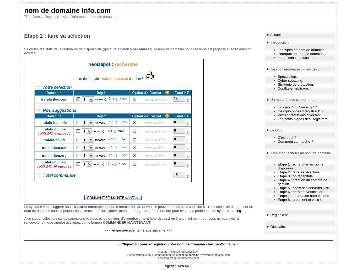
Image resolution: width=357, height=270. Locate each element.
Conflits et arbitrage (293, 88)
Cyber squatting (290, 80)
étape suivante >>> (157, 230)
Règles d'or (279, 215)
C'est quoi (285, 138)
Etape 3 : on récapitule (295, 176)
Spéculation (287, 77)
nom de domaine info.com (67, 10)
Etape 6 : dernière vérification (300, 192)
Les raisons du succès (295, 58)
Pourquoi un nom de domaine (301, 54)
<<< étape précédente (122, 230)
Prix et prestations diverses (299, 115)
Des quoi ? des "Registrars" (299, 111)
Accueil (276, 35)
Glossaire (277, 227)
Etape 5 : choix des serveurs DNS (304, 188)
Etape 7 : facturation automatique (303, 196)
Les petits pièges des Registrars (303, 119)
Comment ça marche (294, 142)
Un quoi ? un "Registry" (296, 107)
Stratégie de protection (295, 84)
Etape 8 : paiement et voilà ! (299, 200)
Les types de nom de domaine (301, 50)
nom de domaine (188, 254)
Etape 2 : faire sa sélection (298, 172)
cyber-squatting (229, 211)
